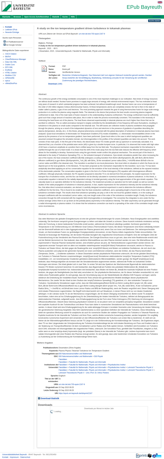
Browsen (17, 17)
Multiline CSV (10, 75)
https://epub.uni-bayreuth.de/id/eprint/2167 (75, 393)
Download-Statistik (48, 398)
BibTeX (8, 57)
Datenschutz (25, 457)
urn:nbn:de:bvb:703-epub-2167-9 (92, 34)
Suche (65, 17)
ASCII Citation (10, 54)
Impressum (14, 457)
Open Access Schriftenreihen (36, 17)
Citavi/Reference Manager (15, 59)
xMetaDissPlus (11, 83)
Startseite (6, 17)
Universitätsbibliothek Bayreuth (14, 454)
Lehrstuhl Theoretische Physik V (140, 367)
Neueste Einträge (12, 32)
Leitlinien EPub (11, 30)
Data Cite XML (11, 62)
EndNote (8, 70)
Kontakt (5, 457)
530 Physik (98, 356)
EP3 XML (9, 67)
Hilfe (73, 17)
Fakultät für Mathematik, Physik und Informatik (87, 362)
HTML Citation (11, 73)
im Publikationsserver (13, 41)
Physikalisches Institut (116, 365)
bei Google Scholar (12, 44)
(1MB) (55, 84)
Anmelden (157, 17)
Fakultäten (63, 359)
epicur (7, 81)
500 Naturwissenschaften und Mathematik (75, 354)
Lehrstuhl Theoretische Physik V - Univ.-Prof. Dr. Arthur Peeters (84, 373)
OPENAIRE (9, 78)
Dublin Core (10, 65)
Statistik (55, 17)
